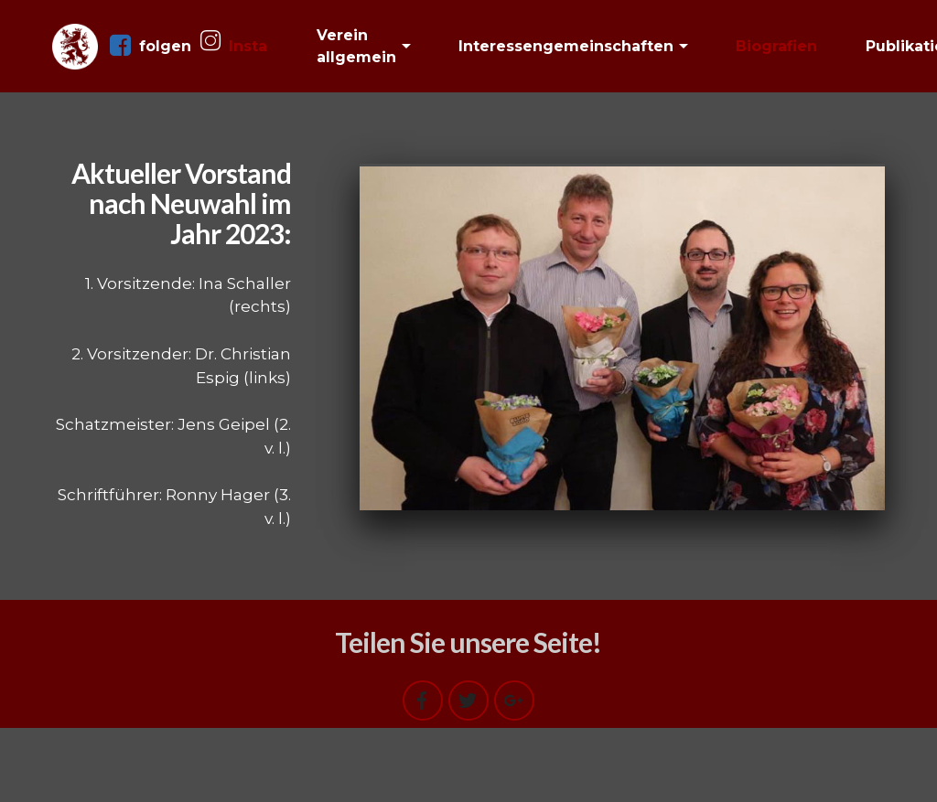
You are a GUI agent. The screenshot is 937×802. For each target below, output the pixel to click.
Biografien (776, 46)
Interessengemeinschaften (565, 46)
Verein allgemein (356, 46)
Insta (233, 45)
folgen (150, 46)
